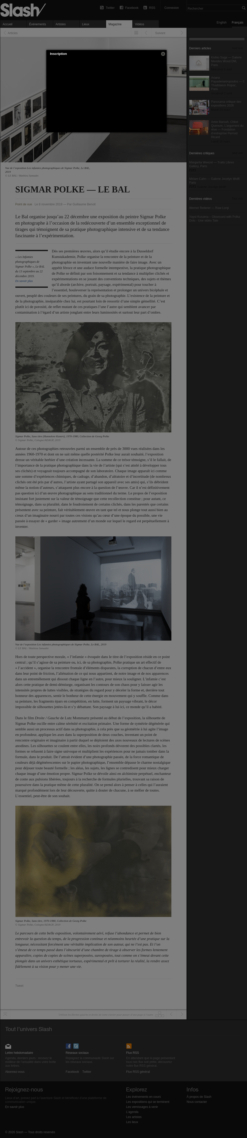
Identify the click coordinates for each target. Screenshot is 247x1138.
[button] (163, 54)
